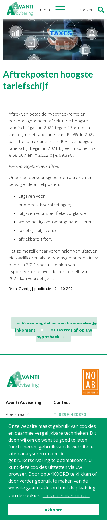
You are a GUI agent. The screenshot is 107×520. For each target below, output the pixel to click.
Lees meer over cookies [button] (66, 495)
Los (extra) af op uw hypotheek (64, 333)
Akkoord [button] (53, 510)
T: (70, 414)
